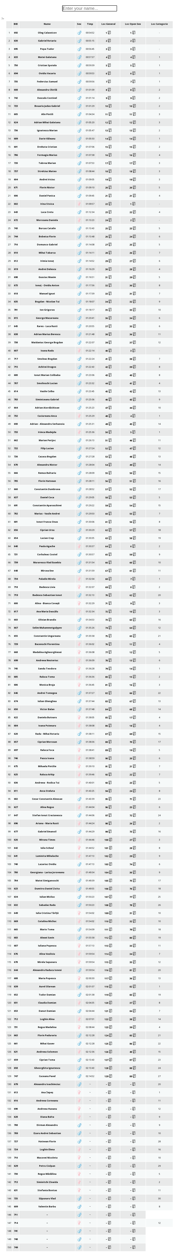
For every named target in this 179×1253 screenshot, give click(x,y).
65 (108, 554)
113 (108, 945)
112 (108, 937)
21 (108, 195)
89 (108, 750)
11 (108, 114)
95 (108, 799)
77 (108, 652)
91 (108, 766)
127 (108, 1059)
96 (108, 807)
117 (108, 978)
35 (108, 310)
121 (108, 1011)
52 (108, 448)
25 (108, 228)
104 (108, 872)
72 (108, 611)
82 (108, 693)
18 (108, 171)
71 (108, 603)
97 (108, 815)
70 (108, 595)
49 (108, 424)
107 (108, 897)
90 (108, 758)
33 (108, 293)
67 (108, 570)
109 (108, 913)
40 (108, 350)
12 (108, 122)
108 (108, 905)
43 (108, 375)
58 (108, 497)
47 (108, 407)
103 (108, 864)
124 (108, 1035)
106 (108, 888)
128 (108, 1068)
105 (108, 880)
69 (108, 587)
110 (108, 921)
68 (108, 579)
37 (108, 326)
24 (108, 220)
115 (108, 962)
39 (108, 342)
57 (108, 489)
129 (108, 1076)
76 (108, 644)
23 (108, 212)
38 (108, 334)
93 (108, 782)
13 (108, 130)
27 (108, 244)
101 (108, 848)
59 (108, 505)
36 (108, 318)
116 (108, 970)
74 (108, 627)
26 (108, 236)
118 (108, 986)
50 (108, 432)
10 (108, 106)
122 (108, 1019)
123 (108, 1027)
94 (108, 791)
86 (108, 725)
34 (108, 301)
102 (108, 856)
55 (108, 473)
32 (108, 285)
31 (108, 277)
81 (108, 685)
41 (108, 359)
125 (108, 1043)
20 (108, 187)
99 (108, 831)
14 (108, 138)
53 (108, 456)
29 (108, 261)
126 (108, 1051)
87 (108, 734)
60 (108, 513)
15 (108, 147)
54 (108, 464)
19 (108, 179)
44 (108, 383)
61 (108, 522)
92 (108, 774)
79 (108, 668)
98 (108, 823)
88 (108, 742)
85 (108, 717)
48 (108, 416)
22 (108, 204)
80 (108, 676)
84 (108, 709)
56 (108, 481)
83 (108, 701)
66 (108, 562)
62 (108, 530)
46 (108, 399)
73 (108, 619)
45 (108, 391)
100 (108, 839)
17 (108, 163)
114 (108, 954)
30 (108, 269)
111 (108, 929)
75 (108, 636)
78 (108, 660)
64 (108, 546)
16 (108, 155)
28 (108, 252)
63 (108, 538)
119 (108, 994)
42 (108, 367)
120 (108, 1002)
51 (108, 440)
